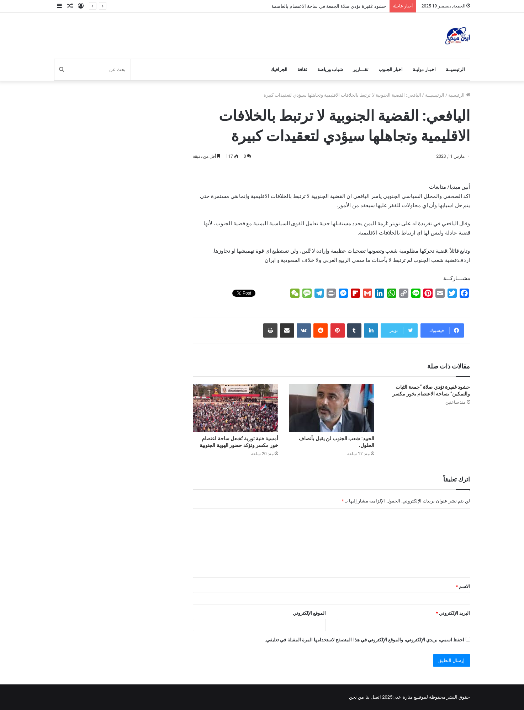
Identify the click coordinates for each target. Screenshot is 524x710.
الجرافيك (278, 69)
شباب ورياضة (330, 69)
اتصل (376, 697)
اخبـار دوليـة (424, 69)
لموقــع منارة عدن (410, 697)
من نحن (356, 697)
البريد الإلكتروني (453, 613)
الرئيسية (459, 95)
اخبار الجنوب (391, 69)
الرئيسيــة (455, 69)
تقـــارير (361, 69)
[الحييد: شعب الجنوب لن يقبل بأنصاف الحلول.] (331, 408)
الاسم (463, 586)
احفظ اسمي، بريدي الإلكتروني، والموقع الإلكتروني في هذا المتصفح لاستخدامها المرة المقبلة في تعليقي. (364, 639)
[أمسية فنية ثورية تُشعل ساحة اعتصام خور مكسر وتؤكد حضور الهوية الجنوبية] (235, 408)
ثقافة (302, 69)
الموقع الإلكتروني (309, 613)
